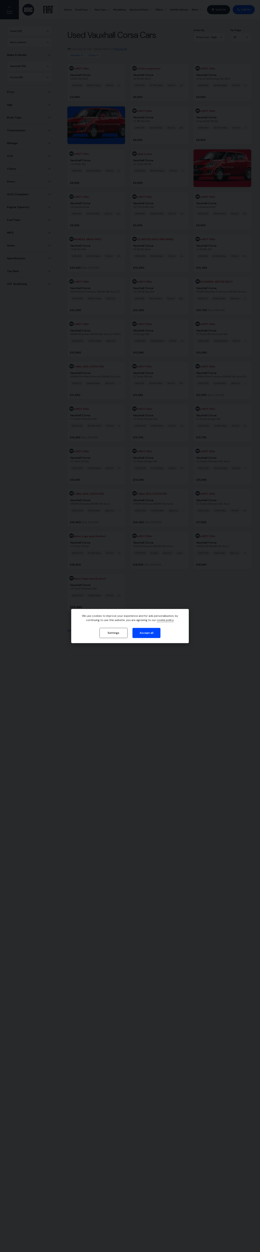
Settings (113, 633)
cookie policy (165, 620)
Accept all (146, 633)
